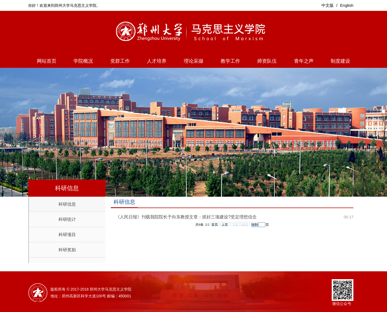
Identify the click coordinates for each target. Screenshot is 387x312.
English (346, 5)
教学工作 (230, 61)
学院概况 (83, 61)
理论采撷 (193, 61)
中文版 (327, 5)
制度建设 (340, 61)
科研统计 (67, 219)
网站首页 (46, 61)
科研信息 (67, 204)
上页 (224, 224)
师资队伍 (267, 61)
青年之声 (304, 61)
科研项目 (67, 234)
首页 (214, 224)
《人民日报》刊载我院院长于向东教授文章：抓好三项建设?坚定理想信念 (186, 217)
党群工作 (120, 61)
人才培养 (156, 61)
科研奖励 (67, 249)
